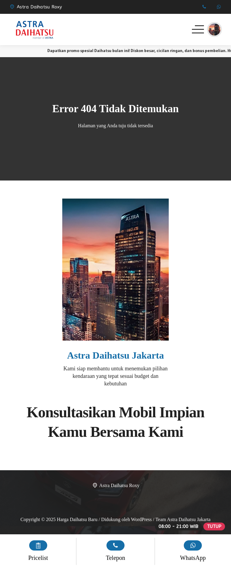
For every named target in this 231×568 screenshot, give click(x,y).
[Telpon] (204, 7)
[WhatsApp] (219, 7)
